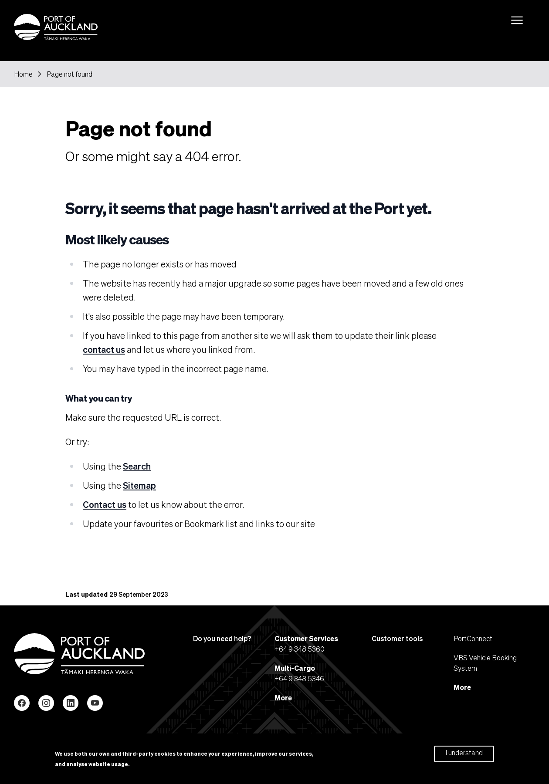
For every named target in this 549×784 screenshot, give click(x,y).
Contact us (104, 504)
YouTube (95, 703)
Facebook (22, 703)
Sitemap (139, 485)
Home (23, 74)
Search (137, 466)
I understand (464, 754)
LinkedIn (70, 703)
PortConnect (473, 638)
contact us (104, 349)
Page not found (69, 74)
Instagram (46, 703)
